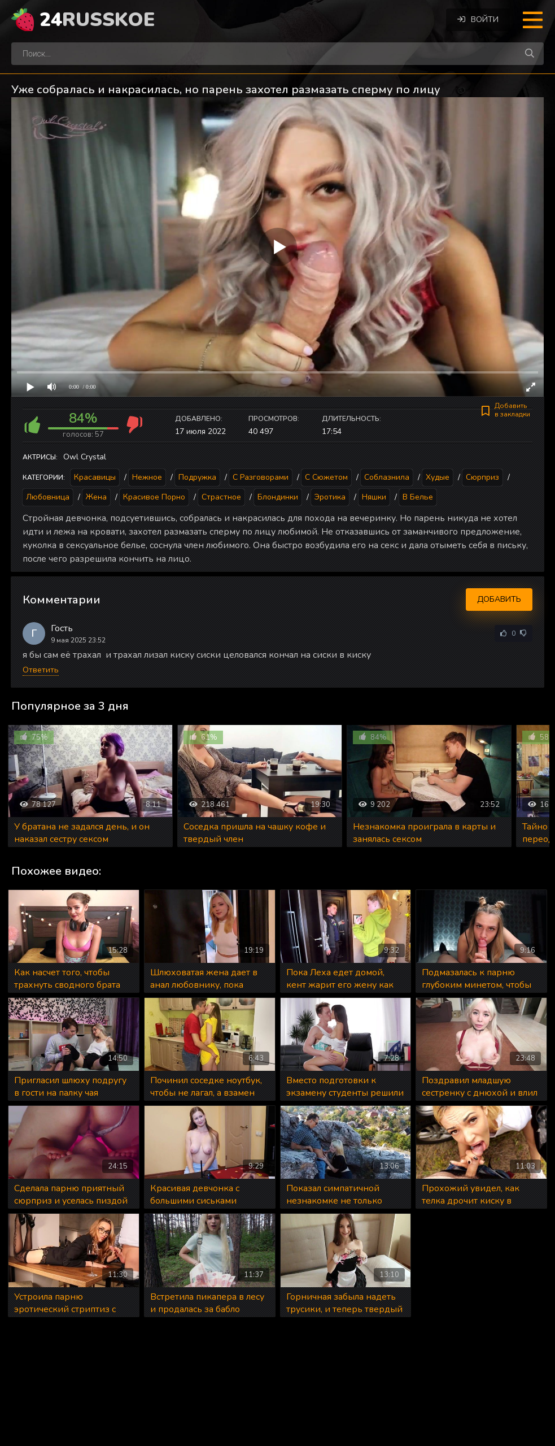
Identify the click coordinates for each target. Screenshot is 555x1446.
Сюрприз (482, 477)
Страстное (221, 497)
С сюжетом (326, 477)
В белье (418, 497)
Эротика (330, 497)
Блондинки (277, 497)
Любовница (47, 497)
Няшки (374, 497)
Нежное (147, 477)
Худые (437, 477)
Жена (96, 497)
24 (97, 19)
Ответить (41, 670)
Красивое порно (154, 497)
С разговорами (261, 477)
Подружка (197, 477)
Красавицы (95, 477)
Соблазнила (386, 477)
